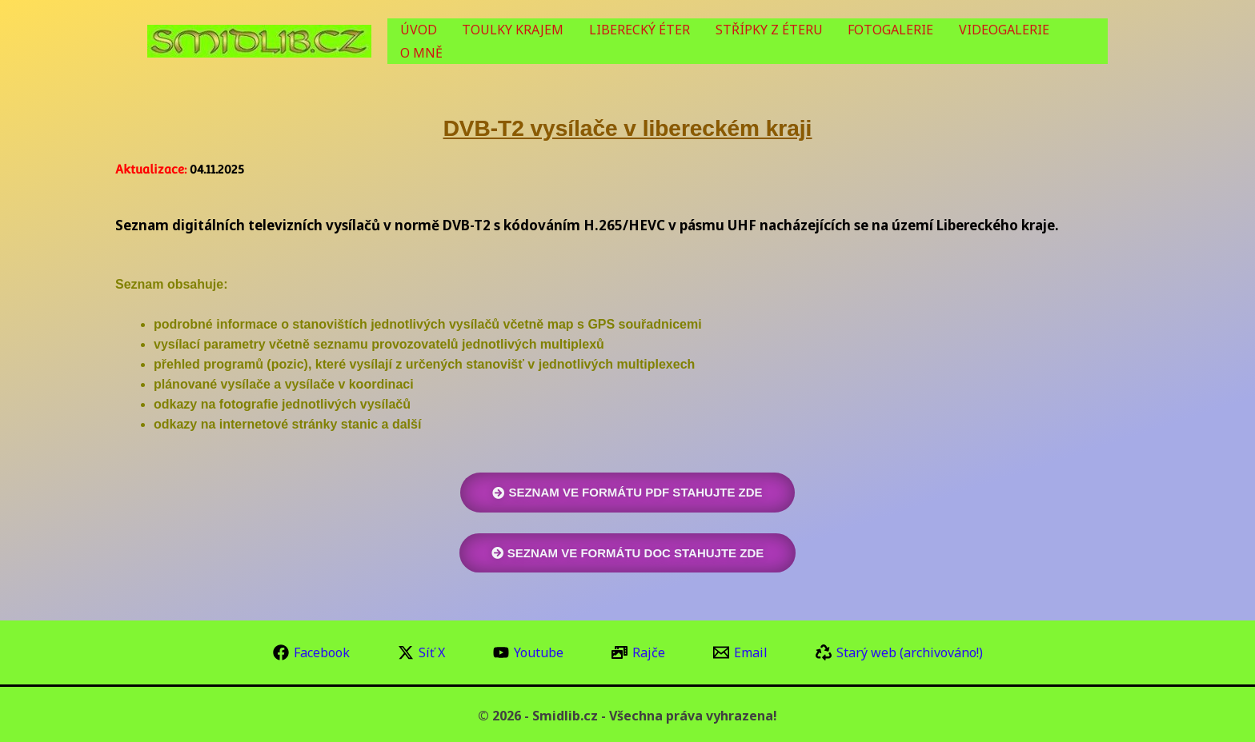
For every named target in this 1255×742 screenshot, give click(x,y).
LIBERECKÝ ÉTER (659, 41)
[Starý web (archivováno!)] (899, 652)
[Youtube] (528, 652)
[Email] (740, 652)
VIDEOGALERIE (996, 41)
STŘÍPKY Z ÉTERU (779, 41)
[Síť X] (421, 652)
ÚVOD (457, 41)
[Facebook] (311, 652)
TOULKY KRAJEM (542, 41)
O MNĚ (1078, 41)
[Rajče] (638, 652)
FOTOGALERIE (892, 41)
